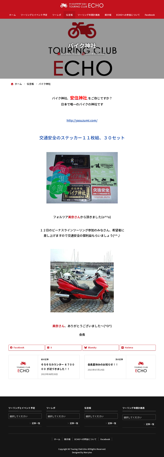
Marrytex (88, 452)
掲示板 (108, 14)
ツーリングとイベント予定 (34, 14)
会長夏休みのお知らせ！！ (103, 364)
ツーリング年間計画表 (89, 14)
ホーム (12, 14)
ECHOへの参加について (128, 14)
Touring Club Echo (78, 448)
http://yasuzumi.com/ (82, 120)
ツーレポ (56, 14)
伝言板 (69, 14)
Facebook (150, 14)
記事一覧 (36, 423)
